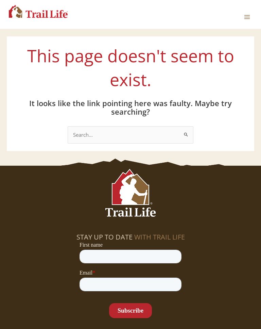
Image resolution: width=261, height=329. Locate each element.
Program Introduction (161, 305)
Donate (152, 317)
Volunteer (109, 305)
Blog (175, 317)
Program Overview (225, 305)
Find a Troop (27, 305)
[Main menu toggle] (247, 14)
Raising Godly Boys (68, 317)
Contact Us (203, 317)
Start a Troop (69, 305)
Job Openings (119, 317)
